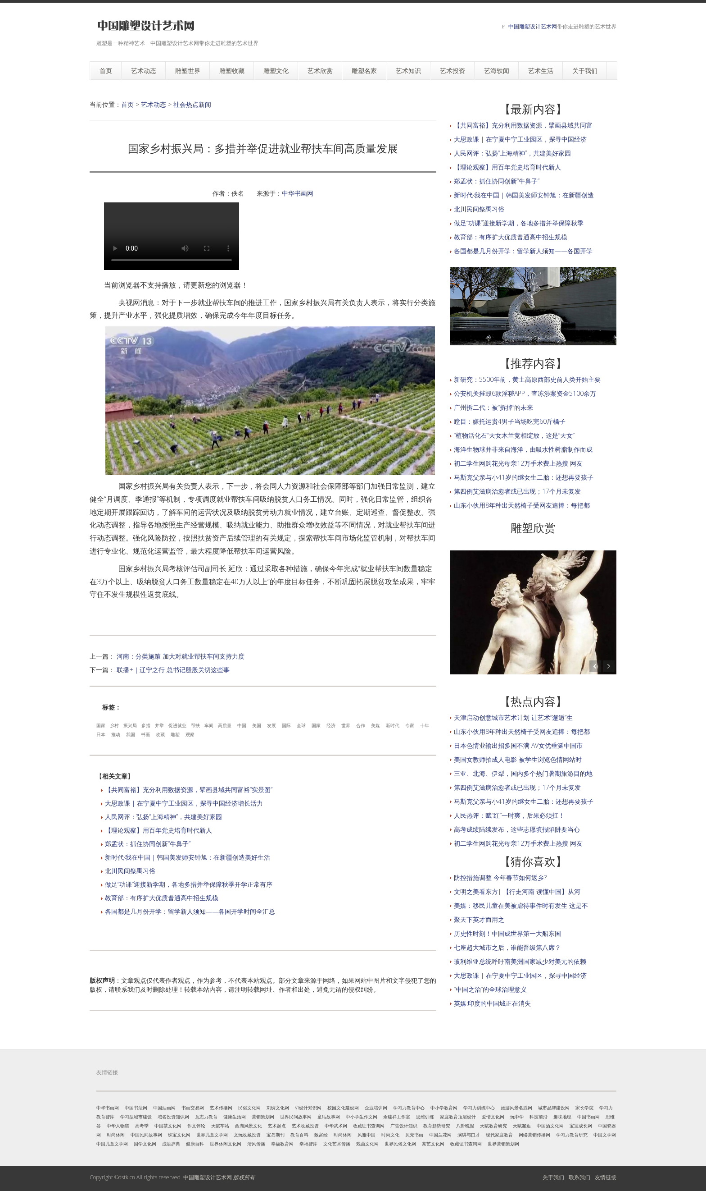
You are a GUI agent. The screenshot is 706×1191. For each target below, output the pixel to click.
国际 (286, 725)
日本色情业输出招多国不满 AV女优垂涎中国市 (518, 745)
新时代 (392, 725)
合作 (360, 725)
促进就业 (177, 725)
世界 (345, 725)
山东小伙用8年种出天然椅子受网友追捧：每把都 (522, 505)
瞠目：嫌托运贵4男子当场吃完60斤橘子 (510, 421)
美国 (256, 725)
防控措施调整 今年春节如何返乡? (500, 877)
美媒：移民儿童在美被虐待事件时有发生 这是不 (521, 905)
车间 (208, 725)
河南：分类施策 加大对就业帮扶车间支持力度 (180, 656)
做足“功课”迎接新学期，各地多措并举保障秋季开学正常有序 (188, 884)
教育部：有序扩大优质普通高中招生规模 (161, 897)
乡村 (114, 725)
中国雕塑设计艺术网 (532, 26)
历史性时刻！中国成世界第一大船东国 (507, 933)
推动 (115, 734)
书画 (145, 734)
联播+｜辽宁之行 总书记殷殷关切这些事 (173, 669)
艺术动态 (153, 104)
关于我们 (553, 1177)
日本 (100, 734)
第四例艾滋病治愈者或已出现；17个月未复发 (517, 491)
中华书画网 (297, 193)
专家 (409, 725)
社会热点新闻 (192, 104)
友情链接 (605, 1177)
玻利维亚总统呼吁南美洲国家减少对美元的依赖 (520, 961)
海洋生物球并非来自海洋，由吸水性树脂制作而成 (523, 449)
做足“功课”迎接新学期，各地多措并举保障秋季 (519, 223)
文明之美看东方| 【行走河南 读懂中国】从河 (517, 891)
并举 (159, 725)
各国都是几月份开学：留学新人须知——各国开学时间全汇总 (190, 911)
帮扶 (195, 725)
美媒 (375, 725)
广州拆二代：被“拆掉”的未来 (493, 407)
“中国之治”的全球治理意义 (490, 989)
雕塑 (175, 734)
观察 (190, 734)
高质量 (224, 725)
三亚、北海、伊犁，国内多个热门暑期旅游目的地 (523, 773)
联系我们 (579, 1177)
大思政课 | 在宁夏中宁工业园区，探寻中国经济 (520, 139)
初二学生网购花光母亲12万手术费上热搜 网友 (518, 463)
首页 (127, 104)
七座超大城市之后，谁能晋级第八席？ (507, 947)
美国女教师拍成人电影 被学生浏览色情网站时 (518, 759)
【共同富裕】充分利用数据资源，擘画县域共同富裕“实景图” (188, 789)
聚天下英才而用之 (479, 919)
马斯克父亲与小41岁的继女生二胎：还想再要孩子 (523, 477)
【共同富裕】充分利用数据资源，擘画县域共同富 (523, 125)
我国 (130, 734)
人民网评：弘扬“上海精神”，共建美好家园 (163, 816)
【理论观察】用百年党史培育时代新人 (158, 830)
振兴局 (130, 725)
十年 (424, 725)
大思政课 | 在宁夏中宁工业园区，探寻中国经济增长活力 (184, 803)
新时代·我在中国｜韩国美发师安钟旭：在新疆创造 (524, 195)
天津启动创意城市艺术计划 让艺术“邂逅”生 (513, 717)
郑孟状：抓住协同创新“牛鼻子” (147, 843)
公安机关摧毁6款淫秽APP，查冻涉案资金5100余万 (525, 393)
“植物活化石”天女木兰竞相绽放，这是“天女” (514, 435)
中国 (241, 725)
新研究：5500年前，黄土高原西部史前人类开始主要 (527, 379)
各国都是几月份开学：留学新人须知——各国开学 (523, 251)
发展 (271, 725)
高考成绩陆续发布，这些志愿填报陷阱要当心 (517, 829)
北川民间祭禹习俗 (130, 870)
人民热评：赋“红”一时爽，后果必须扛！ (509, 815)
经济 (330, 725)
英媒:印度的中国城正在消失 (492, 1003)
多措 (145, 725)
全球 (301, 725)
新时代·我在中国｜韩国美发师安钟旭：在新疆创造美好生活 (187, 857)
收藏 (160, 734)
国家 (100, 725)
